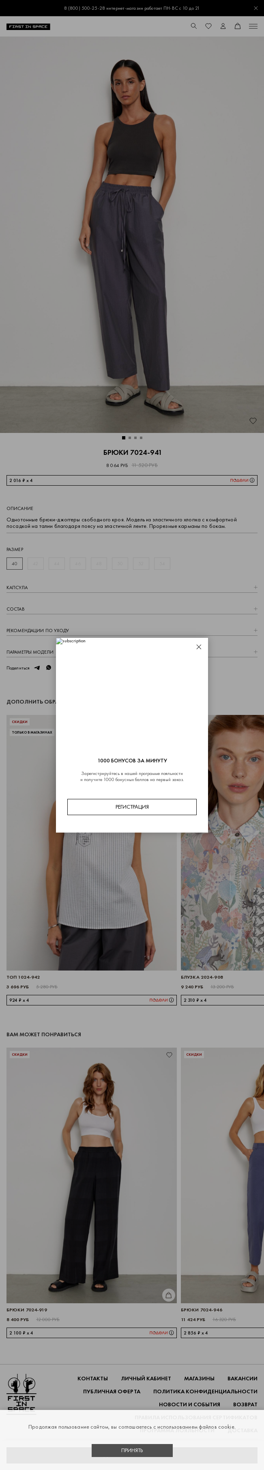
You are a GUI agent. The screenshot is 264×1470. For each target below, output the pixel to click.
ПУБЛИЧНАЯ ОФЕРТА (111, 1391)
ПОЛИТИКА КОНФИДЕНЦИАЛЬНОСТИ (205, 1391)
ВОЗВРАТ (245, 1404)
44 (57, 563)
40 (14, 563)
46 (78, 563)
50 (120, 563)
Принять (132, 1450)
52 (141, 563)
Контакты (92, 1378)
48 (99, 563)
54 (162, 563)
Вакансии (243, 1378)
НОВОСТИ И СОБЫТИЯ (189, 1404)
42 (35, 563)
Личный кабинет (146, 1378)
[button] (123, 437)
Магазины (199, 1378)
